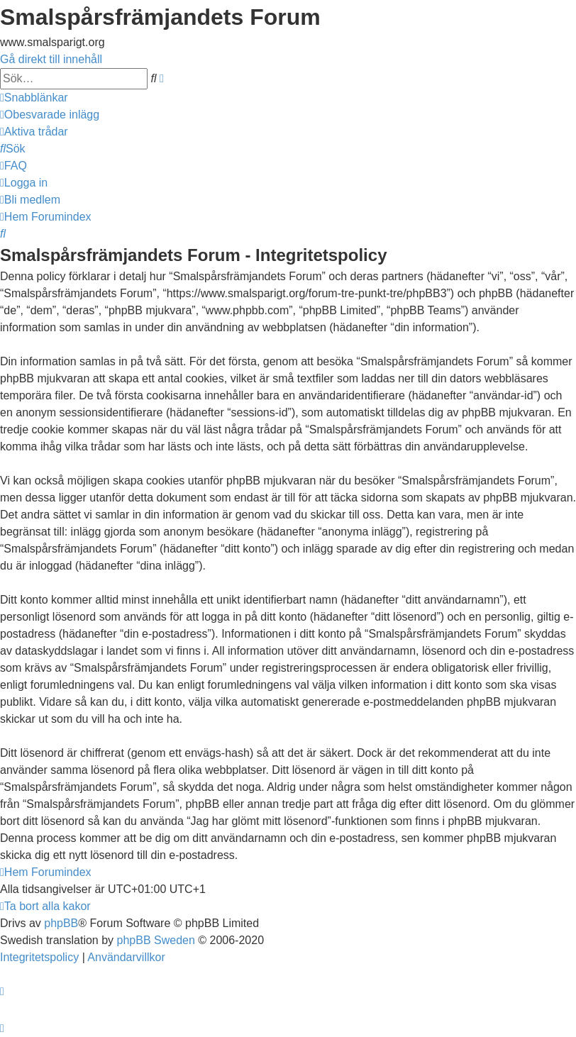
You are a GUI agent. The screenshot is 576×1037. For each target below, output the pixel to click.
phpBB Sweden (156, 940)
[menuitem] (49, 115)
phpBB (61, 923)
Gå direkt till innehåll (51, 59)
